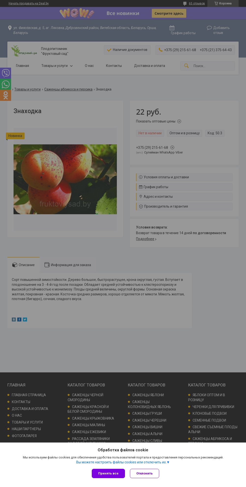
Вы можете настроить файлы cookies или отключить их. (121, 462)
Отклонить (144, 473)
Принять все (108, 473)
